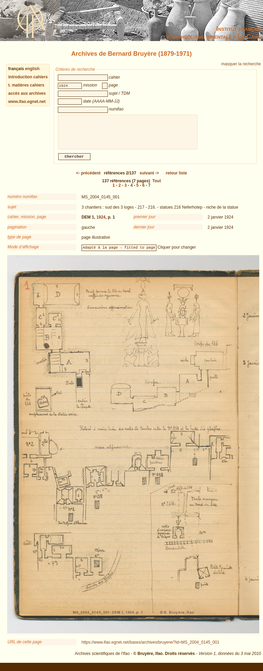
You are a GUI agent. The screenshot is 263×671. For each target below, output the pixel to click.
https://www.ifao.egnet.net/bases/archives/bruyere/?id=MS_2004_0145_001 (151, 646)
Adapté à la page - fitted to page (119, 251)
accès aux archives (27, 93)
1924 (100, 221)
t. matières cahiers (26, 85)
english (32, 68)
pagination (17, 231)
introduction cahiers (28, 77)
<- (88, 177)
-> (149, 177)
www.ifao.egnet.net (27, 101)
